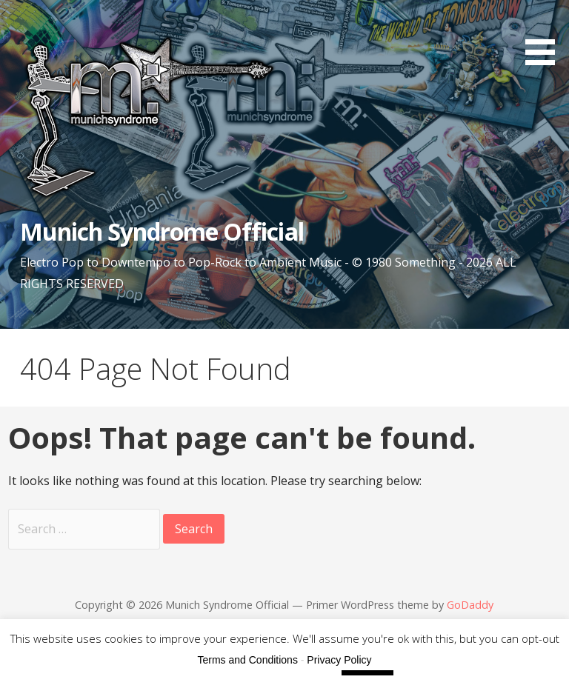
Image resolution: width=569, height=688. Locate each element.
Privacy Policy (339, 660)
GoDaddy (470, 605)
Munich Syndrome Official (162, 231)
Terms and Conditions (248, 660)
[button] (545, 35)
